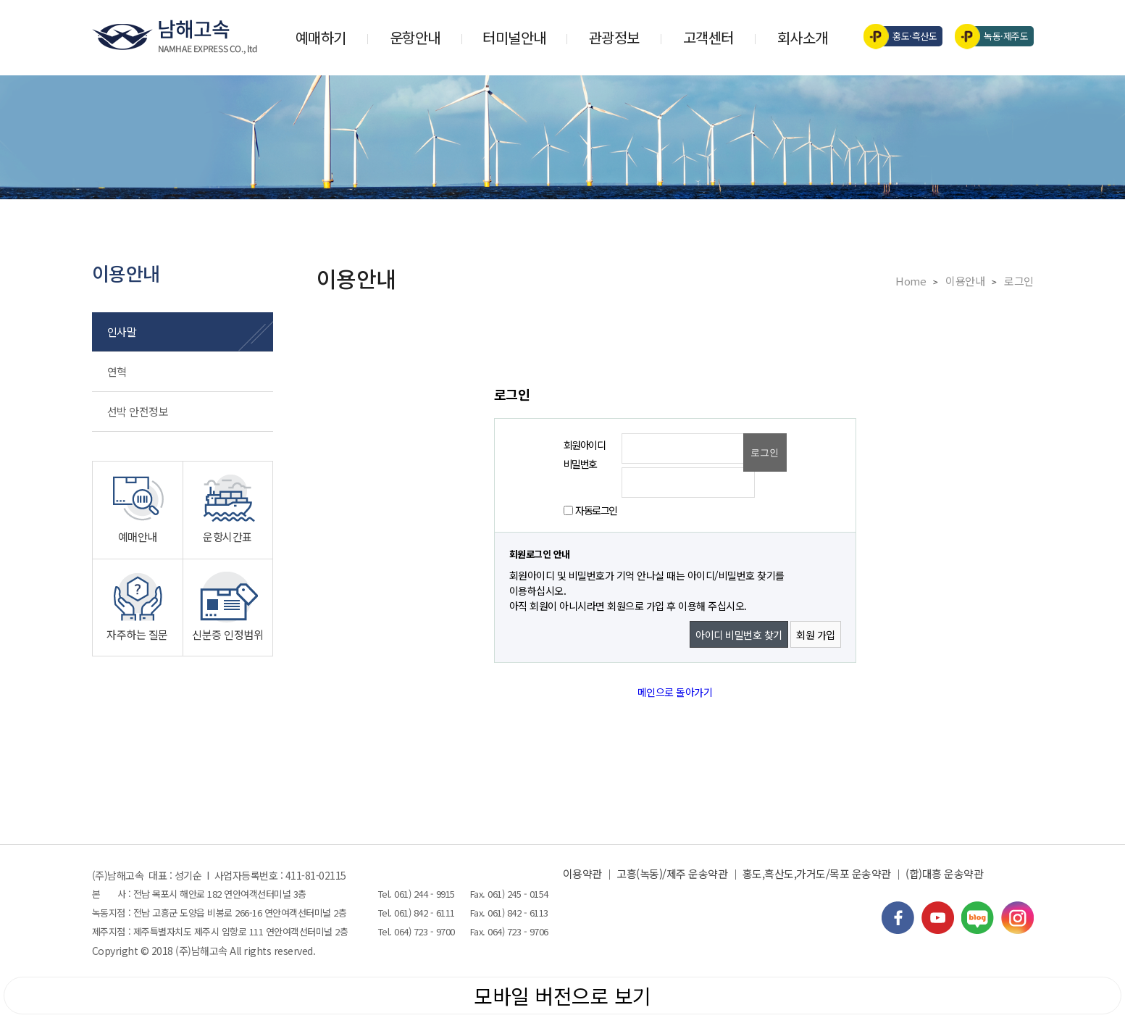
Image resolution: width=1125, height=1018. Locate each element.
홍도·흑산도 (905, 36)
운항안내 (415, 37)
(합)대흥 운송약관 (944, 873)
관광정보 (614, 37)
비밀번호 (580, 463)
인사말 (122, 331)
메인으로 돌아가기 (675, 692)
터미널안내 (514, 37)
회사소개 (802, 37)
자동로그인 (596, 510)
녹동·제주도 (996, 36)
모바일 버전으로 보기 (562, 995)
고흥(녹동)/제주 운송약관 (671, 873)
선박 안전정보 (138, 411)
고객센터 (708, 37)
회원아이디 (585, 445)
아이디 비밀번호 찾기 (738, 634)
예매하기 (321, 37)
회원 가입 (815, 634)
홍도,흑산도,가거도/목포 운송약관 (817, 873)
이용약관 (582, 873)
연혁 (117, 371)
